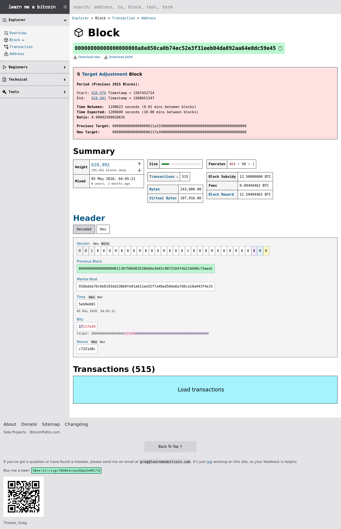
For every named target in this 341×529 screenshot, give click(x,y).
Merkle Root (87, 279)
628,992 (100, 164)
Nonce (82, 342)
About (9, 424)
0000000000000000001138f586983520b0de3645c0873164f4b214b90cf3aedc (146, 268)
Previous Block (89, 261)
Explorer (80, 18)
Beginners (18, 67)
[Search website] (205, 7)
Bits (105, 243)
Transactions (162, 177)
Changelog (76, 424)
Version (83, 243)
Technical (18, 79)
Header (89, 218)
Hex (103, 229)
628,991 (98, 98)
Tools (14, 92)
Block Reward (221, 194)
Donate (29, 424)
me (209, 462)
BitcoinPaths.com (45, 432)
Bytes (154, 189)
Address (148, 18)
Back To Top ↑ (170, 446)
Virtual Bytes (163, 198)
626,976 (98, 93)
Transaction (123, 18)
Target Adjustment (104, 74)
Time (81, 297)
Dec (100, 297)
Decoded (84, 229)
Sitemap (51, 424)
